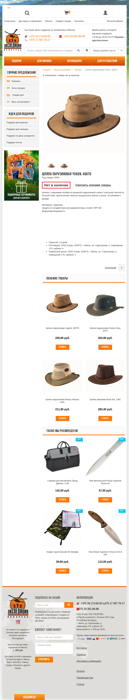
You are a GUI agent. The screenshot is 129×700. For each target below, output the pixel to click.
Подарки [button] (16, 61)
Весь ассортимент (18, 102)
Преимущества (85, 679)
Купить (62, 347)
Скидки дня (15, 95)
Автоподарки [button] (74, 61)
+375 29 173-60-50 (39, 36)
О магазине (9, 21)
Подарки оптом (14, 142)
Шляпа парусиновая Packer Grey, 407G (105, 329)
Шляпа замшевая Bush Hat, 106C (105, 400)
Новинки (13, 81)
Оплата (48, 21)
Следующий (110, 268)
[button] (27, 13)
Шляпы (78, 70)
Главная (47, 70)
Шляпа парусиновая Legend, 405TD (62, 328)
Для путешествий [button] (107, 61)
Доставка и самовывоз (30, 21)
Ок (69, 606)
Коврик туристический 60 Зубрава (62, 553)
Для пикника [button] (44, 61)
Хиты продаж (16, 88)
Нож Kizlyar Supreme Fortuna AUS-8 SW (105, 554)
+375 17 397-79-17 (39, 39)
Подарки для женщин (17, 129)
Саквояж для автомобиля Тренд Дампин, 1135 (63, 482)
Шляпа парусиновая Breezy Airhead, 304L (62, 401)
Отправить (44, 660)
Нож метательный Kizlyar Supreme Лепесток (105, 482)
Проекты (81, 656)
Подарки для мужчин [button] (17, 122)
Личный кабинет (115, 21)
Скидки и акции (63, 21)
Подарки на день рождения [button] (20, 135)
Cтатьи (80, 685)
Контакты (79, 21)
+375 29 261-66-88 (74, 36)
